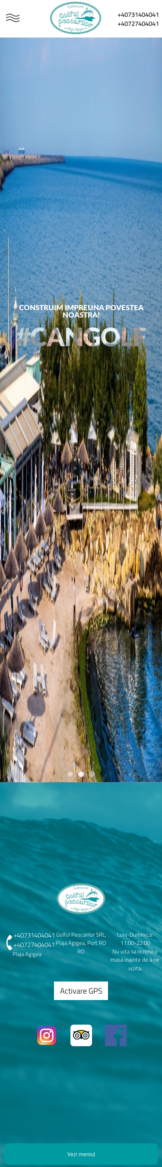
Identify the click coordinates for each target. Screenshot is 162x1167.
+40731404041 (138, 14)
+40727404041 (138, 23)
